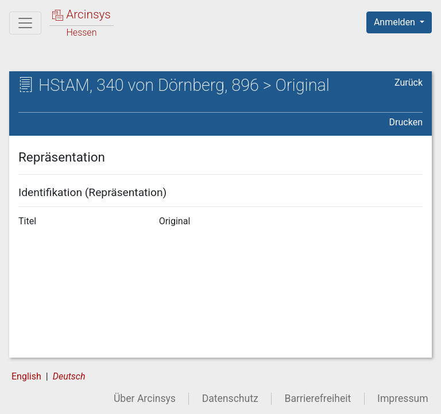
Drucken (406, 122)
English (26, 376)
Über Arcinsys (145, 398)
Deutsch (69, 376)
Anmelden (395, 22)
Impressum (402, 398)
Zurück (408, 82)
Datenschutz (230, 398)
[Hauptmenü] (25, 23)
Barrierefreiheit (318, 398)
